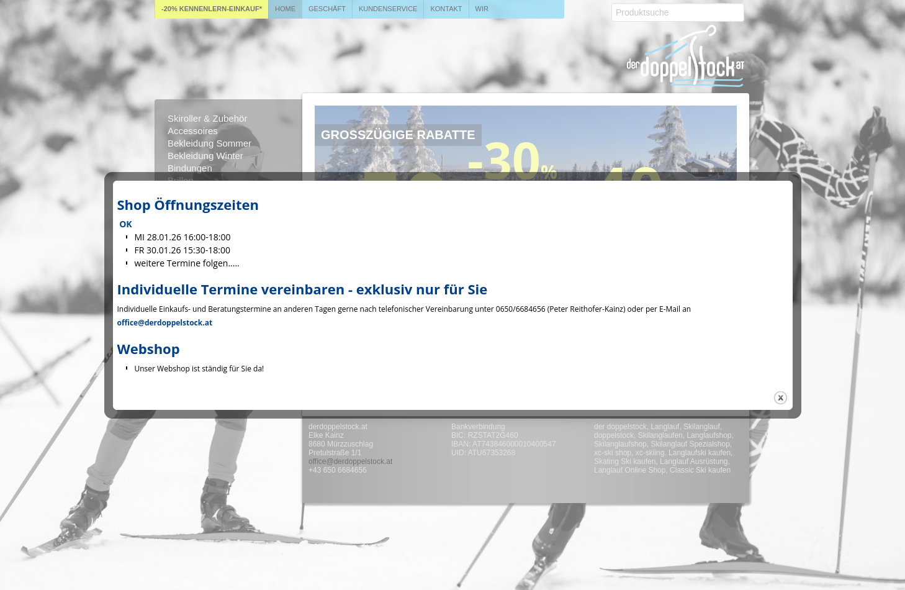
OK (125, 224)
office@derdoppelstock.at (165, 322)
